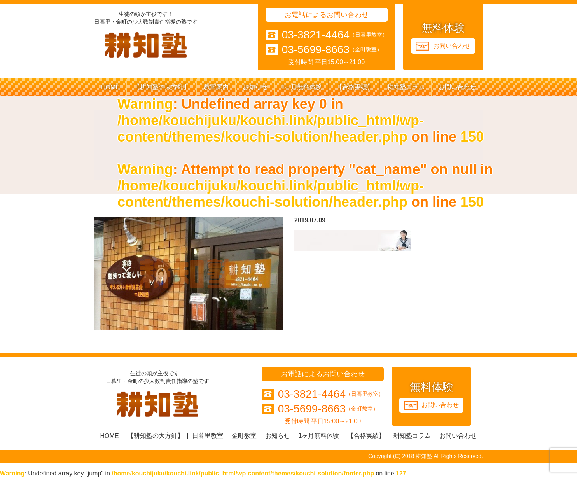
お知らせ (255, 87)
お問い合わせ (457, 87)
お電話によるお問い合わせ (327, 15)
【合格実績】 (354, 87)
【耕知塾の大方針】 (162, 87)
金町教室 (244, 435)
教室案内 (216, 87)
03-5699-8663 (316, 49)
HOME (110, 87)
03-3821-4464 (316, 35)
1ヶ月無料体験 (302, 87)
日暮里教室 (207, 435)
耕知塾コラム (406, 87)
